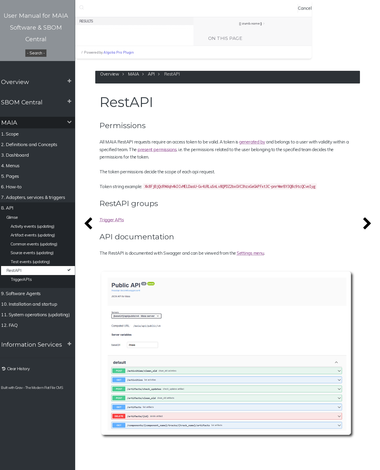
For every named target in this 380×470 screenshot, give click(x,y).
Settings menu (255, 253)
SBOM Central (25, 102)
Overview (18, 82)
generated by (257, 142)
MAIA (12, 122)
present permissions (162, 150)
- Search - (40, 52)
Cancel (309, 8)
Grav (22, 387)
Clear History (18, 368)
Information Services (34, 344)
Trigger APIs (116, 220)
